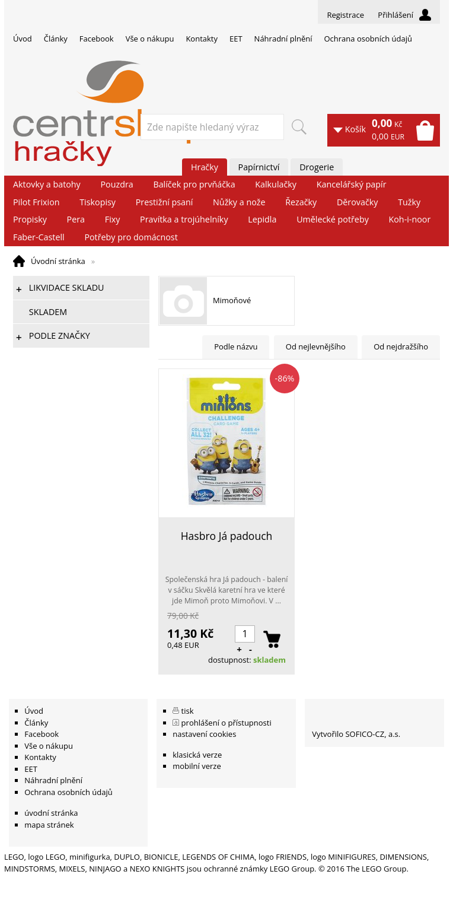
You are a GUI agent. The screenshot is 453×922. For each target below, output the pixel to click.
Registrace (345, 14)
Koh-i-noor (410, 219)
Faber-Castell (39, 237)
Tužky (409, 202)
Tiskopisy (97, 202)
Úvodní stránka (58, 261)
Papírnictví (259, 167)
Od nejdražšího (401, 346)
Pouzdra (116, 184)
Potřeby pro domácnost (130, 237)
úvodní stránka (51, 812)
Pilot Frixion (36, 202)
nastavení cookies (204, 734)
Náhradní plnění (283, 38)
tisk (187, 710)
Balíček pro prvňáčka (194, 184)
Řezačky (301, 202)
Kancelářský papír (352, 184)
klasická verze (197, 754)
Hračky (204, 167)
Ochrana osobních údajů (367, 38)
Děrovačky (357, 202)
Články (56, 38)
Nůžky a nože (239, 202)
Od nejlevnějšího (316, 346)
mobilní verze (197, 766)
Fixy (112, 219)
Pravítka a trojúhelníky (184, 219)
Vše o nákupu (150, 38)
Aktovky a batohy (47, 184)
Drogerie (316, 167)
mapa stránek (49, 824)
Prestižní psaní (164, 202)
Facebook (96, 38)
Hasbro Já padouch (227, 536)
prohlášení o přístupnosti (226, 722)
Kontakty (202, 38)
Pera (76, 219)
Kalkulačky (275, 184)
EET (236, 38)
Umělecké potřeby (332, 219)
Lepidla (262, 219)
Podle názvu (235, 346)
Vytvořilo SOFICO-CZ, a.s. (356, 734)
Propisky (30, 219)
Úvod (22, 38)
